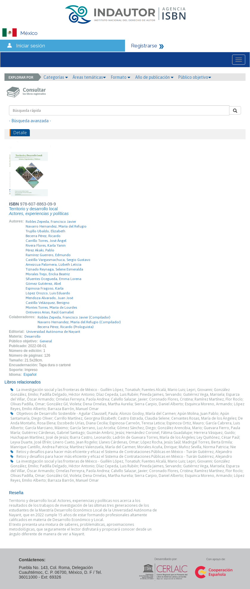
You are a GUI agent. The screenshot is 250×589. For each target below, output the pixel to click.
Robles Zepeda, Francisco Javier (51, 221)
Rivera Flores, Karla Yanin (46, 245)
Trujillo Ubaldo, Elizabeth (45, 231)
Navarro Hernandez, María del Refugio (56, 226)
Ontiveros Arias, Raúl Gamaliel (50, 312)
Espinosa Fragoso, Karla (45, 288)
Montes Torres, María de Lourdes (51, 307)
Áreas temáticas (89, 77)
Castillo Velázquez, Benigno (48, 303)
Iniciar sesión (30, 46)
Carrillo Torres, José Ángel (46, 241)
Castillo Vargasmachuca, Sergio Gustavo (58, 260)
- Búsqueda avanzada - (30, 120)
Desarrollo (32, 336)
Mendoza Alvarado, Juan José (49, 298)
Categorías (56, 77)
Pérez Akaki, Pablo (40, 250)
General (46, 341)
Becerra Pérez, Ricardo (43, 236)
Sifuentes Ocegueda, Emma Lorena (53, 279)
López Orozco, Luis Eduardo (48, 293)
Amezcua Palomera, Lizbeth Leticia (53, 264)
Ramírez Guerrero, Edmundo (48, 255)
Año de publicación (154, 77)
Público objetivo (194, 77)
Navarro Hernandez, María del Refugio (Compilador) (79, 322)
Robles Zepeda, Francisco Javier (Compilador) (74, 317)
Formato (120, 77)
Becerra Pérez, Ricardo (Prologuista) (66, 327)
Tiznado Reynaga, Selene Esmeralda (54, 269)
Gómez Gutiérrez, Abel (43, 284)
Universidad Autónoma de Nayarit (53, 332)
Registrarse (144, 46)
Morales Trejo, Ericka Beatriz (48, 274)
